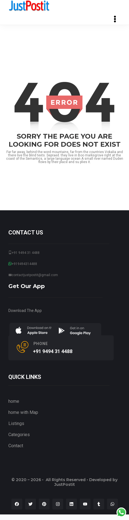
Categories (19, 434)
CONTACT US (25, 232)
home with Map (23, 412)
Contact (15, 445)
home (13, 401)
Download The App (25, 310)
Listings (16, 423)
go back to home (64, 176)
